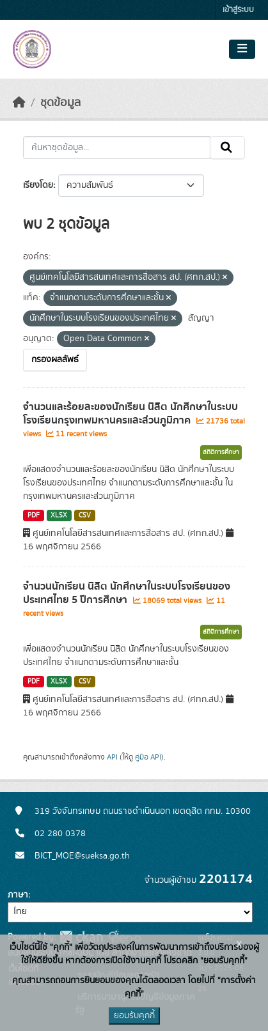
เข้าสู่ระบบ (238, 10)
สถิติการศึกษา (221, 452)
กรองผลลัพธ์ (55, 359)
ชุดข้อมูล (60, 103)
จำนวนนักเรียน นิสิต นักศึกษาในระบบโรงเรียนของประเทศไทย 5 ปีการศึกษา (126, 593)
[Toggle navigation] (242, 49)
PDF (34, 515)
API (112, 757)
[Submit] (227, 147)
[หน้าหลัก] (19, 103)
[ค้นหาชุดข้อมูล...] (116, 147)
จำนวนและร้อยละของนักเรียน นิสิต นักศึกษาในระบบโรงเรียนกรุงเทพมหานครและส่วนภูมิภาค (130, 414)
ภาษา (18, 895)
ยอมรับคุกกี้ (134, 1015)
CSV (85, 515)
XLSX (59, 515)
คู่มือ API (148, 757)
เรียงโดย (38, 185)
